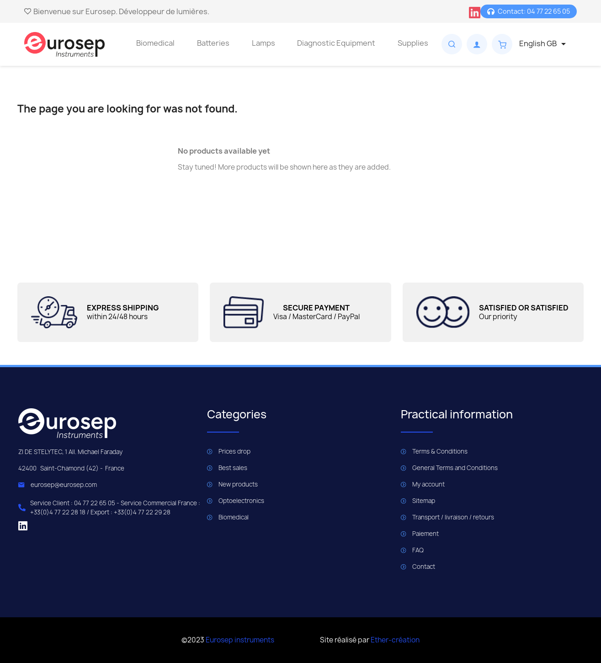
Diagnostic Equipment (336, 43)
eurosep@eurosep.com (64, 485)
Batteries (213, 43)
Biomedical (155, 43)
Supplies (413, 43)
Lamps (263, 43)
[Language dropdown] (544, 43)
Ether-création (395, 640)
